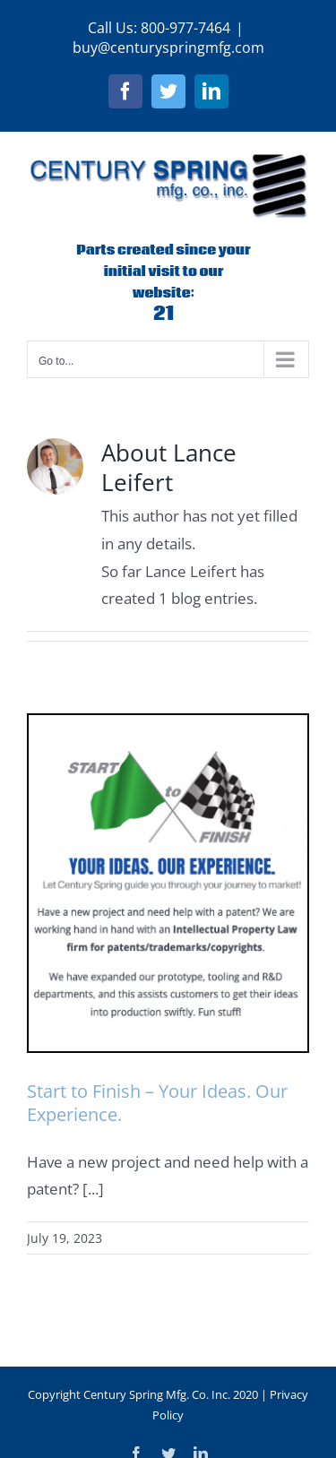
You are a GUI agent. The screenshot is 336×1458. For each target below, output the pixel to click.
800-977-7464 (185, 28)
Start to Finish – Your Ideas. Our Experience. (157, 1102)
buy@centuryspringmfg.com (168, 47)
